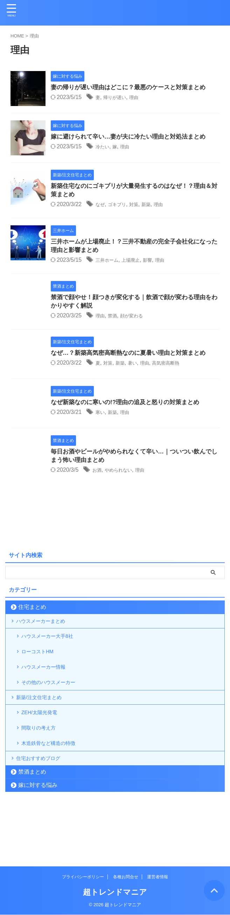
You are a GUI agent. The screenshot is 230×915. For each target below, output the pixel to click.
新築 (155, 206)
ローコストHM (41, 667)
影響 (157, 262)
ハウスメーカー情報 (48, 687)
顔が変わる (138, 319)
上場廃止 (138, 262)
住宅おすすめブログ (43, 806)
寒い (101, 416)
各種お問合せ (125, 877)
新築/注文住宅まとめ (44, 727)
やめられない (123, 474)
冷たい (104, 147)
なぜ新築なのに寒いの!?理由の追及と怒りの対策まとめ (129, 405)
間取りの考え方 (43, 766)
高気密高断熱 (178, 366)
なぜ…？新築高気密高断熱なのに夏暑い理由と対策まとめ (133, 356)
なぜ (101, 206)
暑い (138, 366)
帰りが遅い (118, 98)
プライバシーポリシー (83, 877)
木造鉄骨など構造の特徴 (54, 786)
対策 (141, 206)
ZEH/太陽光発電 (43, 746)
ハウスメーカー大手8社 (53, 648)
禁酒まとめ (32, 822)
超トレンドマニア (115, 892)
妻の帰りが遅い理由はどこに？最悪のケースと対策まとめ (133, 87)
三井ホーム (110, 262)
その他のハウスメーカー (54, 707)
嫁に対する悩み (37, 835)
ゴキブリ (121, 206)
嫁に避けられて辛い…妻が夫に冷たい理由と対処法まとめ (133, 137)
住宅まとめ (32, 611)
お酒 (98, 474)
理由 (141, 98)
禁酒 (115, 319)
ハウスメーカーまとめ (46, 628)
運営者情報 (157, 877)
